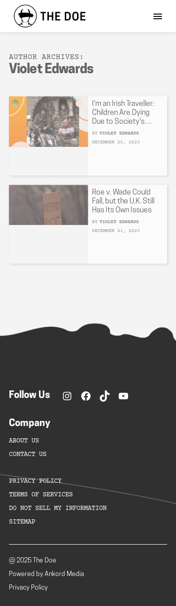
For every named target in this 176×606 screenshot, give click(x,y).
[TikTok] (104, 396)
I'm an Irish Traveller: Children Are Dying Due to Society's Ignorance (123, 116)
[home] (47, 16)
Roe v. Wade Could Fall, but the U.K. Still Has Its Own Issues (123, 204)
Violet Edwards (119, 136)
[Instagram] (67, 396)
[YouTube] (123, 396)
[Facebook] (86, 396)
